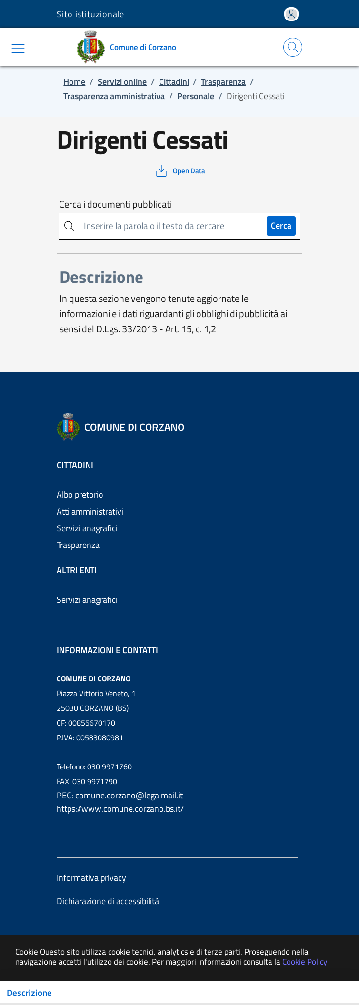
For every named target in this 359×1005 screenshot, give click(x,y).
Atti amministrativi (90, 511)
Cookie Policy (304, 961)
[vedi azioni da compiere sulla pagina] (180, 171)
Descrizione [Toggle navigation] (29, 992)
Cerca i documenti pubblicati (115, 204)
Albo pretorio (80, 494)
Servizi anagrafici (87, 528)
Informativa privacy (91, 877)
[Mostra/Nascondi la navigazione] (18, 48)
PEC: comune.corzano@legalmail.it (120, 795)
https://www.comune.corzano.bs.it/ (120, 808)
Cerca (281, 225)
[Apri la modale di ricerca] (292, 47)
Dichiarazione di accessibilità (108, 901)
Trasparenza (78, 544)
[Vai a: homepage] (130, 47)
